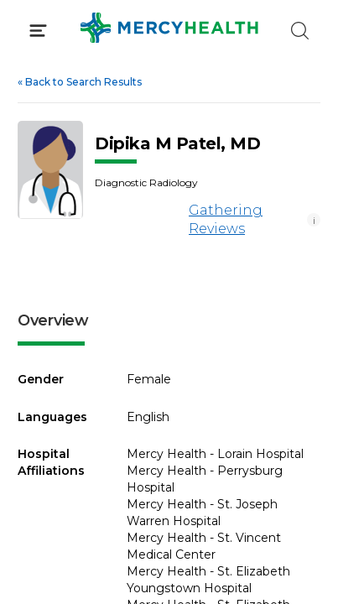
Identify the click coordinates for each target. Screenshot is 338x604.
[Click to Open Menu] (38, 30)
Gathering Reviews (179, 219)
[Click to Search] (300, 30)
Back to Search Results (80, 82)
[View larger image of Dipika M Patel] (50, 170)
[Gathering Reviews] (139, 219)
